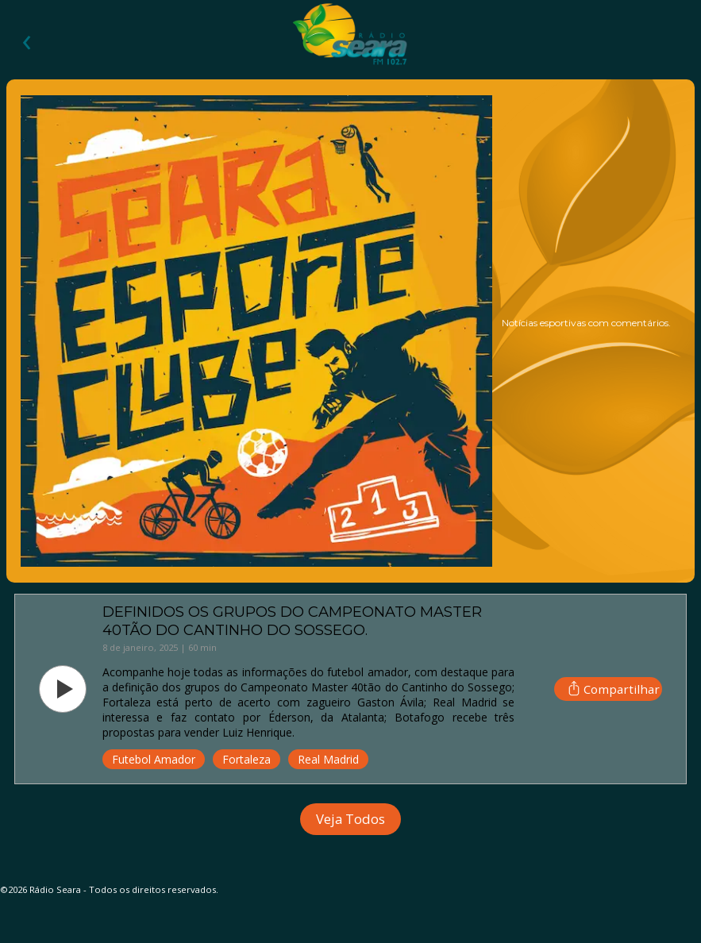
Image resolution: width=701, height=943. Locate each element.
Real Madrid (328, 759)
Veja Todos (350, 819)
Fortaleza (246, 759)
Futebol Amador (153, 759)
